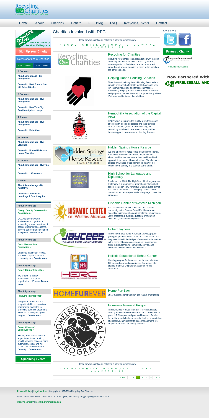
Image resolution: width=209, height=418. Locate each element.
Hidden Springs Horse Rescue (129, 147)
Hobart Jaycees (119, 229)
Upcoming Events (33, 359)
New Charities (42, 65)
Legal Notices (40, 391)
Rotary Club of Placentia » (31, 270)
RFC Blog (95, 23)
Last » (157, 377)
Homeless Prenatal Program (128, 305)
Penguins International (177, 67)
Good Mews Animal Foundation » (27, 246)
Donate (76, 23)
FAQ (113, 23)
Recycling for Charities (124, 54)
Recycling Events (136, 23)
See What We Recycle (36, 45)
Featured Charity (177, 51)
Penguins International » (30, 296)
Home (23, 23)
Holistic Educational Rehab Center (132, 256)
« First (122, 377)
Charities (57, 23)
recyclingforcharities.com (48, 402)
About (39, 23)
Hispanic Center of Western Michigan (134, 203)
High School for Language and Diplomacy (129, 175)
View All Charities (38, 42)
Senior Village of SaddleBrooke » (26, 328)
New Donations (25, 65)
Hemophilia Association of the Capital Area (134, 115)
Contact (161, 23)
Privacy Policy (24, 391)
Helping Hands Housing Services (131, 78)
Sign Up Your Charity (33, 51)
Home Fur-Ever (119, 290)
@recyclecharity (25, 402)
